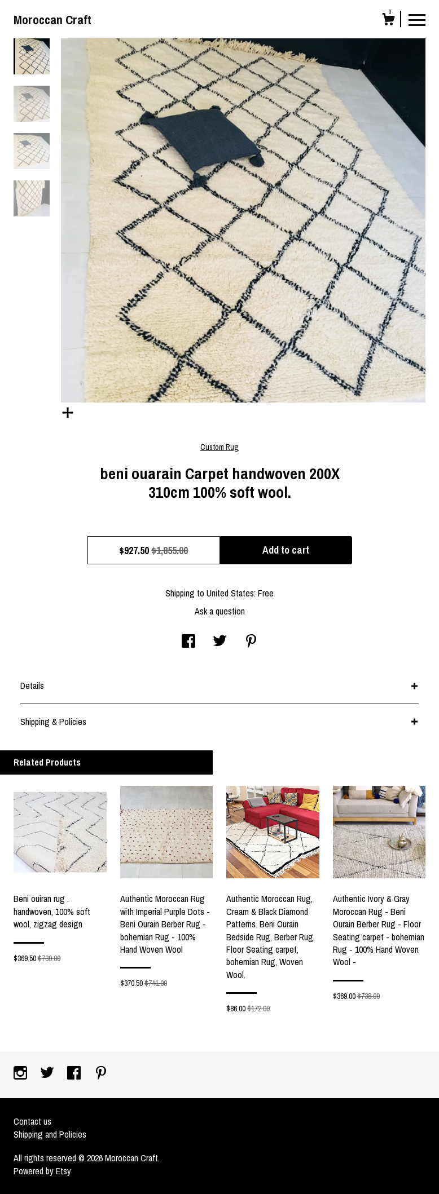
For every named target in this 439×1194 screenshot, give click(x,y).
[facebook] (75, 1074)
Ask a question (220, 611)
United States (230, 593)
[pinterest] (101, 1074)
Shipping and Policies (50, 1134)
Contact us (32, 1121)
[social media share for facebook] (188, 642)
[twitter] (48, 1074)
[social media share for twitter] (219, 642)
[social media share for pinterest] (251, 642)
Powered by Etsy (42, 1171)
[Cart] (388, 20)
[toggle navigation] (417, 19)
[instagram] (21, 1074)
